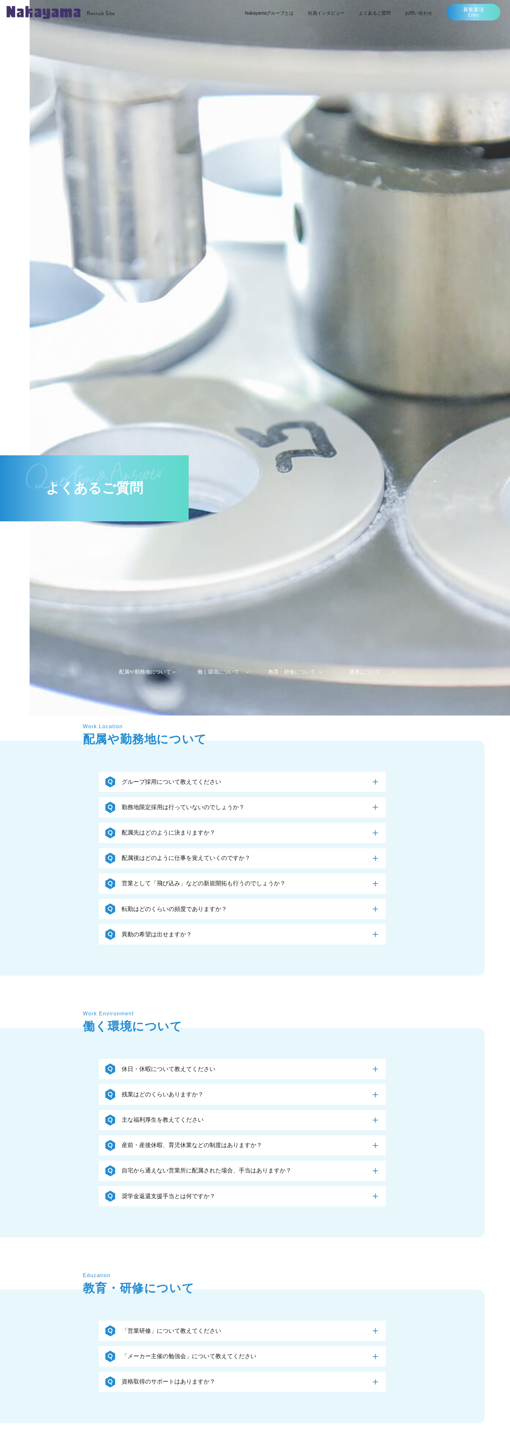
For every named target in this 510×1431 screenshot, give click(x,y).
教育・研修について (291, 672)
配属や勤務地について (145, 672)
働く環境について (218, 672)
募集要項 (473, 12)
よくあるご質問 (375, 13)
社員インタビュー (326, 13)
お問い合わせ (418, 13)
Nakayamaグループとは (269, 13)
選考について (365, 672)
